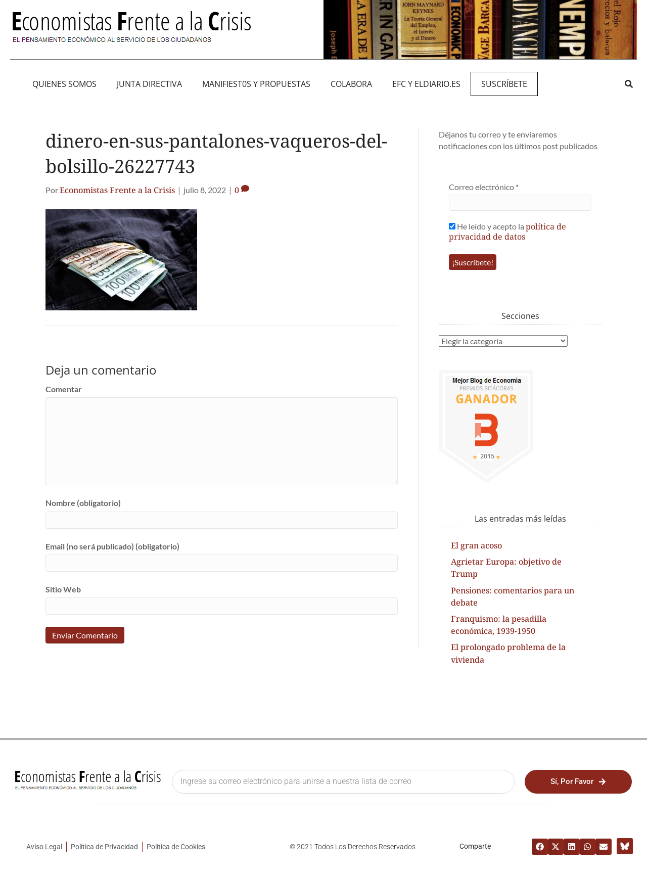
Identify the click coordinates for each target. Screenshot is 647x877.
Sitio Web (63, 589)
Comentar (63, 389)
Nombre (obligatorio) (83, 502)
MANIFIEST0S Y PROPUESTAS (256, 83)
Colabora (351, 83)
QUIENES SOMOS (64, 83)
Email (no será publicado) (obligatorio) (112, 546)
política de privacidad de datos (507, 231)
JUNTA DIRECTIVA (149, 83)
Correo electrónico (484, 187)
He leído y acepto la (507, 231)
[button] (628, 83)
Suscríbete (504, 83)
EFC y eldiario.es (426, 83)
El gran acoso (476, 545)
